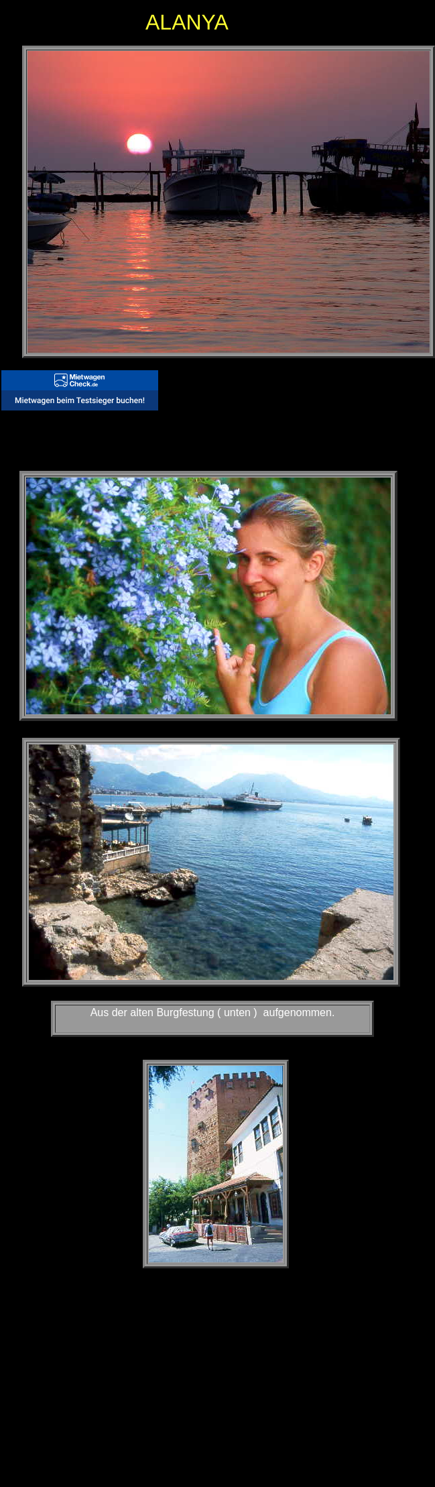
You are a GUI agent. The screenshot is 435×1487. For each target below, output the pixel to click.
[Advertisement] (167, 1377)
